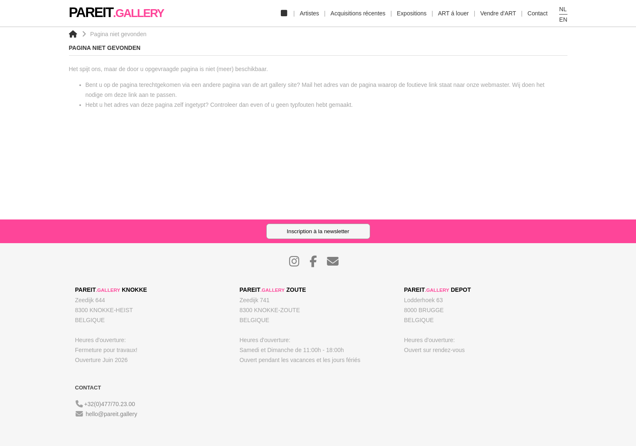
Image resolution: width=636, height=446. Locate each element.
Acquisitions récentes (358, 13)
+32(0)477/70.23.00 (109, 404)
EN (563, 19)
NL (563, 9)
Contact (538, 13)
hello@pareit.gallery (111, 414)
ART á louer (453, 13)
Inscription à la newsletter (318, 231)
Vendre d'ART (498, 13)
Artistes (309, 13)
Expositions (412, 13)
